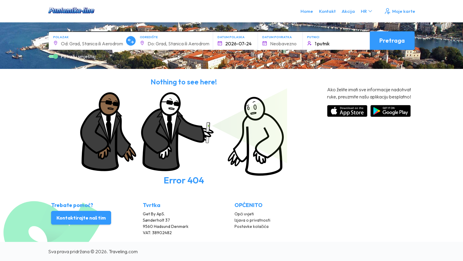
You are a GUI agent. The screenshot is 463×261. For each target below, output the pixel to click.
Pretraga (392, 40)
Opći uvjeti (244, 214)
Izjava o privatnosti (252, 220)
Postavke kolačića (251, 226)
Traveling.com (123, 251)
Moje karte (399, 11)
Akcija (348, 11)
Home (307, 11)
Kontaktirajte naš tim (81, 218)
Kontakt (327, 11)
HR (367, 11)
